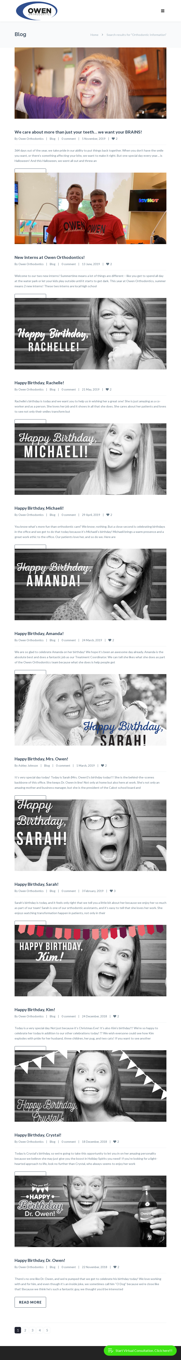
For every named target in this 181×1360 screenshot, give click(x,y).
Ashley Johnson (28, 764)
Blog (52, 138)
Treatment (87, 1354)
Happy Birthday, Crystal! (38, 1133)
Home (94, 34)
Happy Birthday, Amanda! (39, 632)
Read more (30, 1301)
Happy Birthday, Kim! (35, 1008)
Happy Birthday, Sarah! (37, 883)
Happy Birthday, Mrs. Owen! (42, 758)
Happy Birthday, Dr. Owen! (40, 1258)
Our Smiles (46, 1354)
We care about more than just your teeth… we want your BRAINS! (79, 131)
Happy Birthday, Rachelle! (40, 382)
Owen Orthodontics (31, 138)
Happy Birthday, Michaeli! (39, 507)
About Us (66, 1354)
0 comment (69, 138)
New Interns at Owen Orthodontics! (50, 257)
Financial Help (24, 1354)
